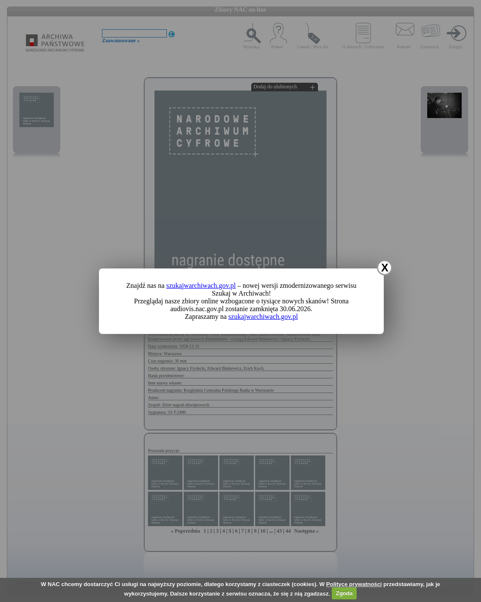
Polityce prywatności (354, 584)
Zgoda (344, 593)
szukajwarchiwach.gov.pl (201, 285)
